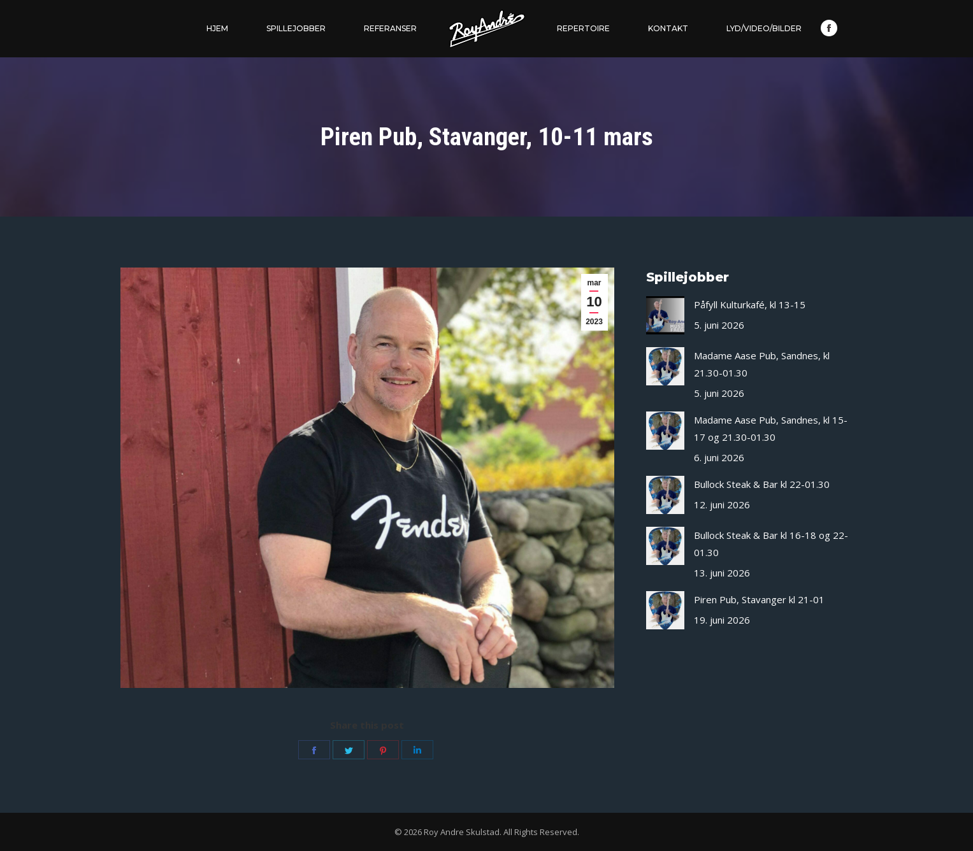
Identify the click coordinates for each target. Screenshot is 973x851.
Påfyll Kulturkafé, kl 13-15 (749, 304)
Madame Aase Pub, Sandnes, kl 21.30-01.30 (762, 364)
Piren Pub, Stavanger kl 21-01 (759, 599)
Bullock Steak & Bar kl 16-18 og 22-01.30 (771, 544)
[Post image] (665, 315)
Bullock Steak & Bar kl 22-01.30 (762, 484)
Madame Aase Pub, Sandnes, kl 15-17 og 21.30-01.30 (770, 428)
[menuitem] (217, 28)
